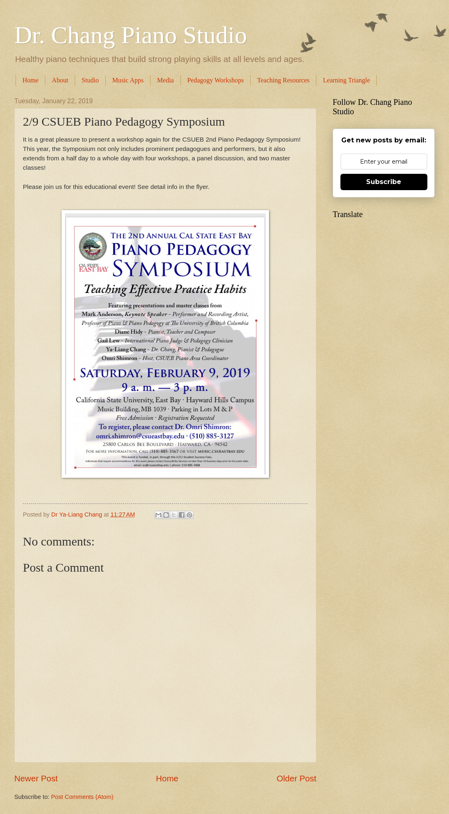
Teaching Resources (283, 80)
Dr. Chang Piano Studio (130, 35)
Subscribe (383, 182)
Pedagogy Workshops (215, 80)
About (60, 80)
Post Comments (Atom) (82, 797)
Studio (90, 80)
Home (30, 80)
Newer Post (36, 778)
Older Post (296, 778)
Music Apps (128, 80)
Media (165, 80)
